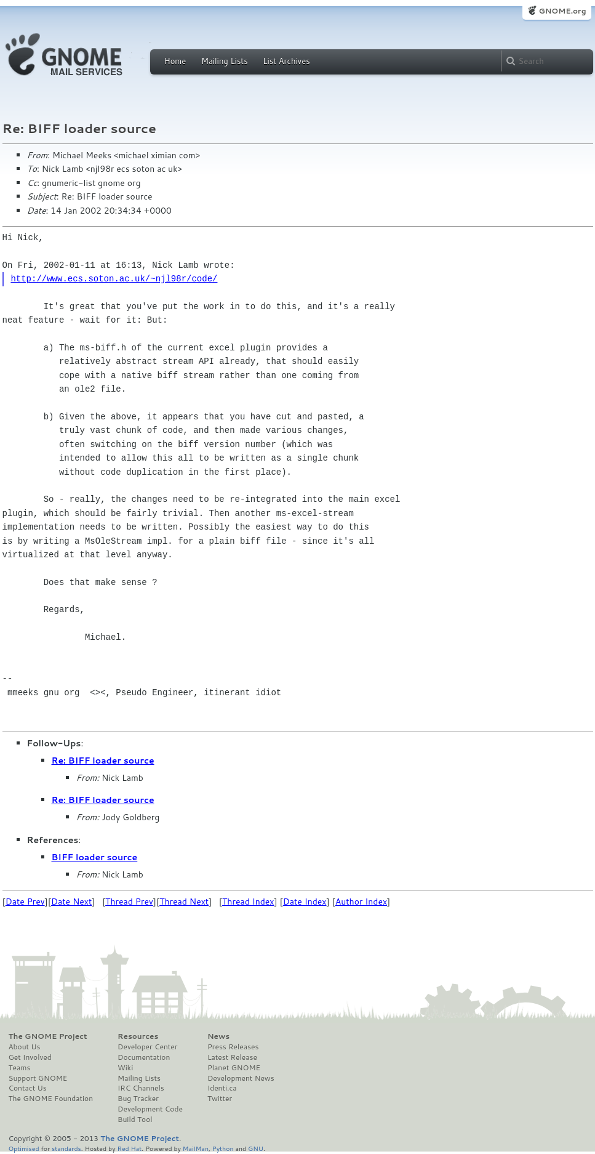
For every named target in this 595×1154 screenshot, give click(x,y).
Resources (138, 1036)
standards (66, 1148)
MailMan (196, 1148)
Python (223, 1148)
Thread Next (184, 901)
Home (175, 61)
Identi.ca (222, 1088)
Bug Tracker (138, 1099)
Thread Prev (129, 901)
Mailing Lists (224, 61)
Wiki (125, 1068)
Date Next (71, 901)
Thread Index (248, 901)
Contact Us (28, 1088)
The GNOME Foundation (51, 1099)
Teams (20, 1068)
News (218, 1036)
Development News (240, 1078)
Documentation (144, 1057)
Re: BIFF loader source (103, 760)
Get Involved (30, 1057)
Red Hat (129, 1148)
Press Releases (232, 1047)
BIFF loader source (95, 857)
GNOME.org (562, 11)
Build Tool (135, 1119)
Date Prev (25, 901)
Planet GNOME (233, 1068)
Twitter (219, 1099)
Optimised (24, 1148)
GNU (255, 1148)
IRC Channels (141, 1088)
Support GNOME (38, 1078)
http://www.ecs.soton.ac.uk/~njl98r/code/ (113, 278)
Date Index (305, 901)
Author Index (361, 901)
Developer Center (147, 1047)
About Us (25, 1047)
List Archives (286, 61)
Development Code (150, 1109)
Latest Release (232, 1057)
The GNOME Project (48, 1036)
